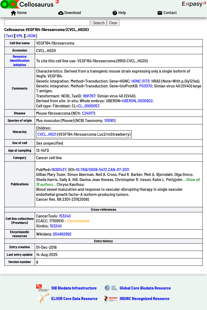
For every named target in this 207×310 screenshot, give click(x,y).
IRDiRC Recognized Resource (144, 298)
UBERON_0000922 (137, 100)
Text (9, 35)
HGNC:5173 (141, 80)
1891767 (89, 95)
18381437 (58, 169)
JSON (31, 35)
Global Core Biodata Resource (145, 287)
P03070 (145, 85)
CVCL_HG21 (46, 134)
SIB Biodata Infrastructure (73, 287)
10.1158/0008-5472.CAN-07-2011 (102, 169)
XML (19, 35)
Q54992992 (62, 233)
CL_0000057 (88, 105)
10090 (109, 120)
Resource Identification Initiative (19, 60)
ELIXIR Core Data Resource (74, 298)
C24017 (88, 112)
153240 (65, 215)
